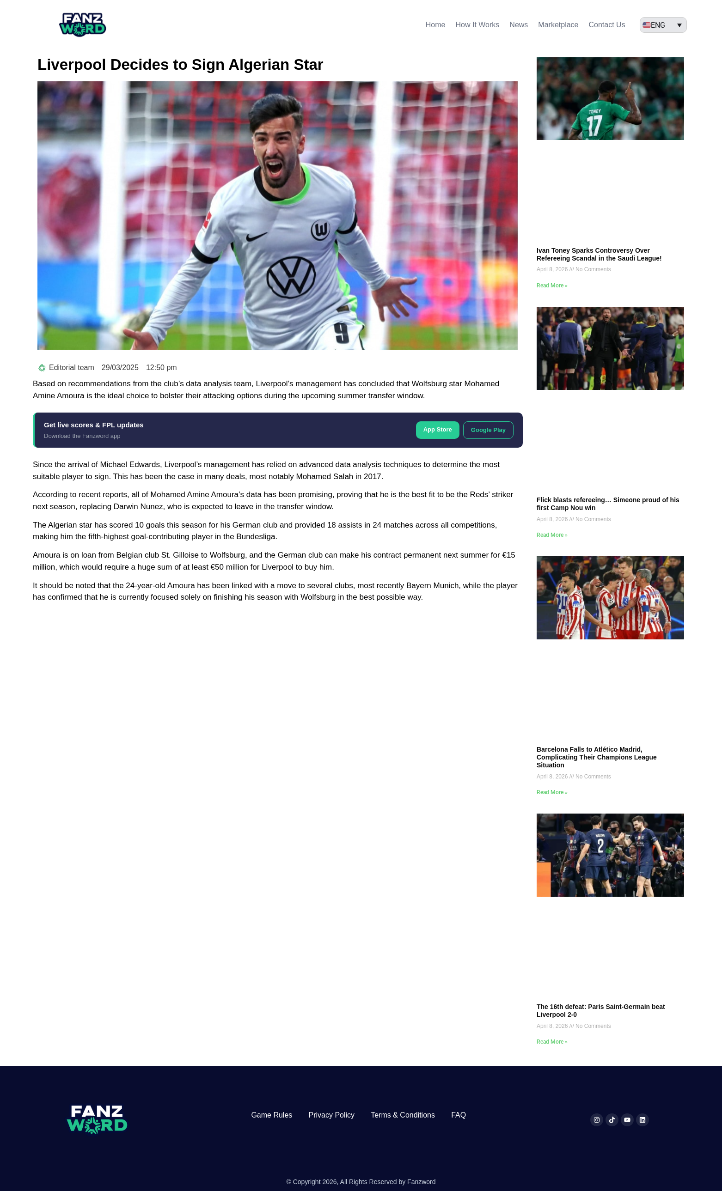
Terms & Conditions (403, 1115)
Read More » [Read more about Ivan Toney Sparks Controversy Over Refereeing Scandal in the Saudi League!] (552, 285)
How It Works (478, 25)
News (518, 25)
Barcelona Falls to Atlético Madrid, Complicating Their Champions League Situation (597, 757)
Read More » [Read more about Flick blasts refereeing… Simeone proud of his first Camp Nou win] (552, 535)
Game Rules (271, 1115)
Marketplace (558, 25)
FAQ (458, 1115)
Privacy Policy (331, 1115)
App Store (437, 429)
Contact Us (607, 25)
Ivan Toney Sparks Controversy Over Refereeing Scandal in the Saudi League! (599, 254)
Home (436, 25)
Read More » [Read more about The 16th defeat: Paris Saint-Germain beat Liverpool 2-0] (552, 1042)
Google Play (488, 429)
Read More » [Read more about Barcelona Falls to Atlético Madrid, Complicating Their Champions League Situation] (552, 792)
